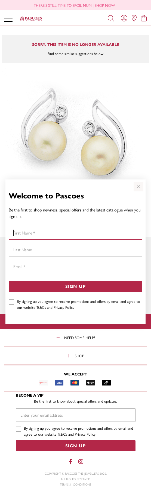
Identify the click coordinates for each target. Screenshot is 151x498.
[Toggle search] (111, 17)
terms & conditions (75, 484)
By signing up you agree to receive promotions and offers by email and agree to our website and (78, 304)
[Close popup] (138, 186)
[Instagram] (80, 461)
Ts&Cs (41, 307)
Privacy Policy (64, 307)
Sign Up (75, 286)
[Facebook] (70, 461)
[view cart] (144, 18)
